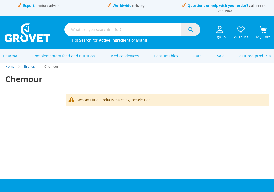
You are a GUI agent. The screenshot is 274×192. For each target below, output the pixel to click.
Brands (29, 71)
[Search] (190, 29)
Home (9, 71)
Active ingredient (114, 40)
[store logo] (27, 33)
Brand (141, 40)
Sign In (220, 32)
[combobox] (132, 29)
